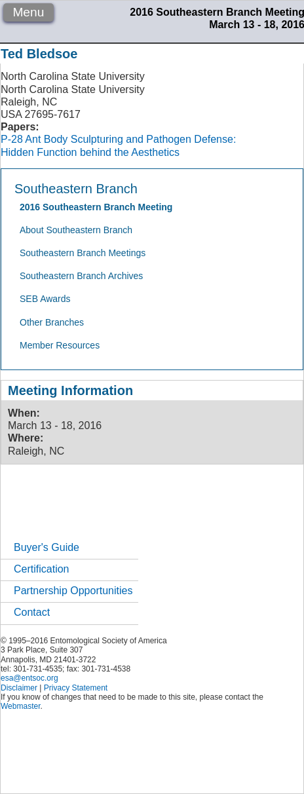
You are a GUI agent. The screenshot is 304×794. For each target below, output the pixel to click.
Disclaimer (19, 687)
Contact (32, 612)
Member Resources (60, 345)
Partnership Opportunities (73, 590)
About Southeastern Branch (76, 230)
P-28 (12, 139)
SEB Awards (45, 298)
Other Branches (52, 322)
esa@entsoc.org (29, 678)
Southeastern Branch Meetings (82, 253)
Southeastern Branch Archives (81, 276)
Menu (28, 12)
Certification (41, 569)
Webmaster (20, 706)
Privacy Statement (75, 687)
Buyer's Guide (46, 547)
